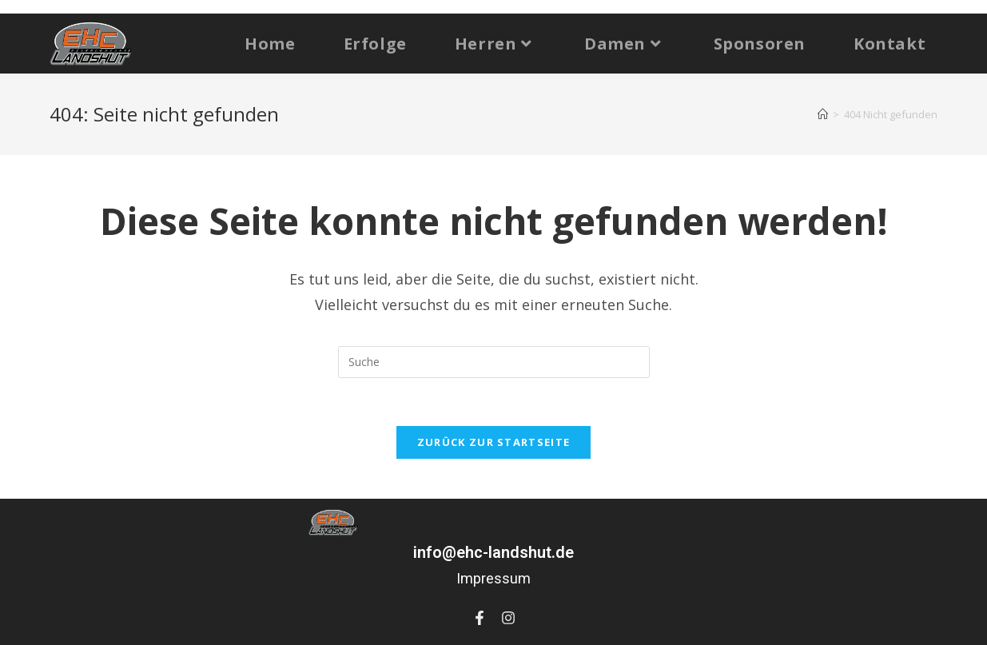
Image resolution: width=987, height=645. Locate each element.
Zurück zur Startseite (493, 442)
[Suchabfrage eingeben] (494, 362)
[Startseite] (823, 114)
